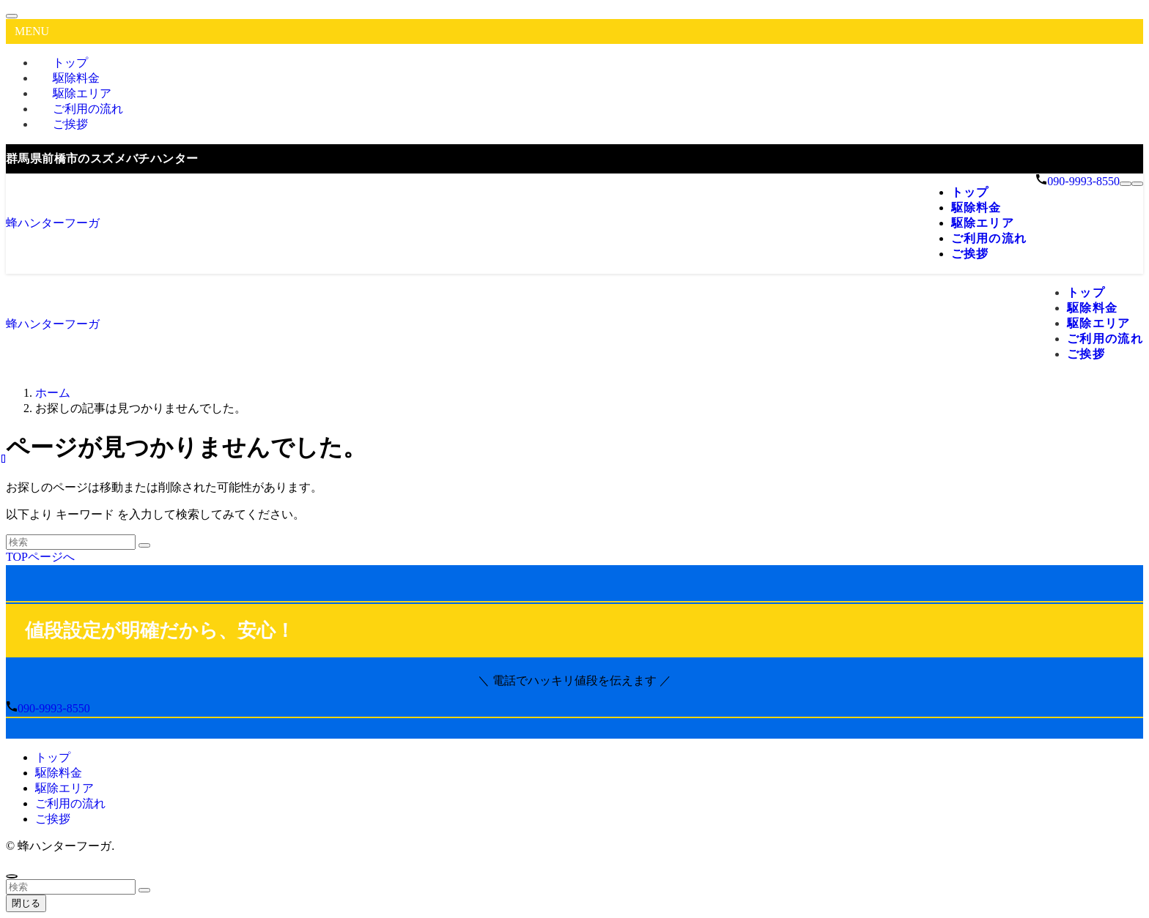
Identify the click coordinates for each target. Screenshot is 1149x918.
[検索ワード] (71, 542)
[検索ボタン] (1137, 184)
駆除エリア (64, 788)
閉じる (26, 903)
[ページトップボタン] (12, 876)
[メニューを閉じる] (12, 16)
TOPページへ (40, 557)
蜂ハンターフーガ (53, 223)
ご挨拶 (70, 124)
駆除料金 (58, 772)
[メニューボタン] (1125, 184)
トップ (52, 757)
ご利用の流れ (70, 803)
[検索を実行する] (144, 545)
